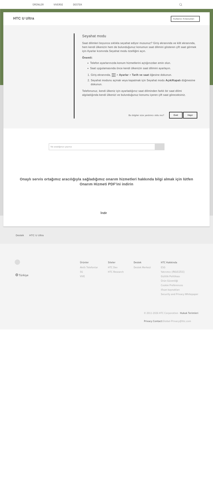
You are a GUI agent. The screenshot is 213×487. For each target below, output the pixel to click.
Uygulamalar (22, 231)
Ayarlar (19, 269)
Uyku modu (32, 69)
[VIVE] (194, 4)
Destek (20, 393)
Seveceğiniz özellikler (30, 41)
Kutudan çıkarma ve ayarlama (34, 48)
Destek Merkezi (138, 424)
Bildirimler (31, 150)
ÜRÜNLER (39, 4)
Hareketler (31, 86)
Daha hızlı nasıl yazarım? (39, 186)
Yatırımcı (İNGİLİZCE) (171, 429)
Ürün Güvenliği (167, 438)
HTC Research (109, 429)
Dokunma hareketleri (37, 94)
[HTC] (19, 4)
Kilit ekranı (31, 77)
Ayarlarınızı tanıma (36, 102)
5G (74, 429)
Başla (19, 35)
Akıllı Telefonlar (82, 424)
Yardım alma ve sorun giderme (42, 195)
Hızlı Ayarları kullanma (38, 110)
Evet (176, 115)
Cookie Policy (111, 476)
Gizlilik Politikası (167, 433)
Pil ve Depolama (24, 246)
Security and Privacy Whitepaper (178, 451)
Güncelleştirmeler (28, 208)
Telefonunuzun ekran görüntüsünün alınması (44, 120)
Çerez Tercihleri (30, 482)
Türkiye (24, 432)
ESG (160, 424)
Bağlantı (20, 261)
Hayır (190, 115)
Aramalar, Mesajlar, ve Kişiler (31, 238)
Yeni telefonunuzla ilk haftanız (34, 54)
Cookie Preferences (170, 442)
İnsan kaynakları (167, 447)
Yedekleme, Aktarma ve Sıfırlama (33, 254)
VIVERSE (61, 4)
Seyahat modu (34, 130)
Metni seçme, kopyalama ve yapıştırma (40, 168)
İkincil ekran (25, 202)
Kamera (20, 223)
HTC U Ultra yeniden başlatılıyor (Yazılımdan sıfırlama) (43, 140)
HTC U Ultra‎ (36, 393)
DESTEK (82, 4)
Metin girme (32, 178)
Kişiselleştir (22, 215)
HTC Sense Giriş (35, 61)
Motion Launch (34, 158)
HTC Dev (106, 424)
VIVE (76, 433)
